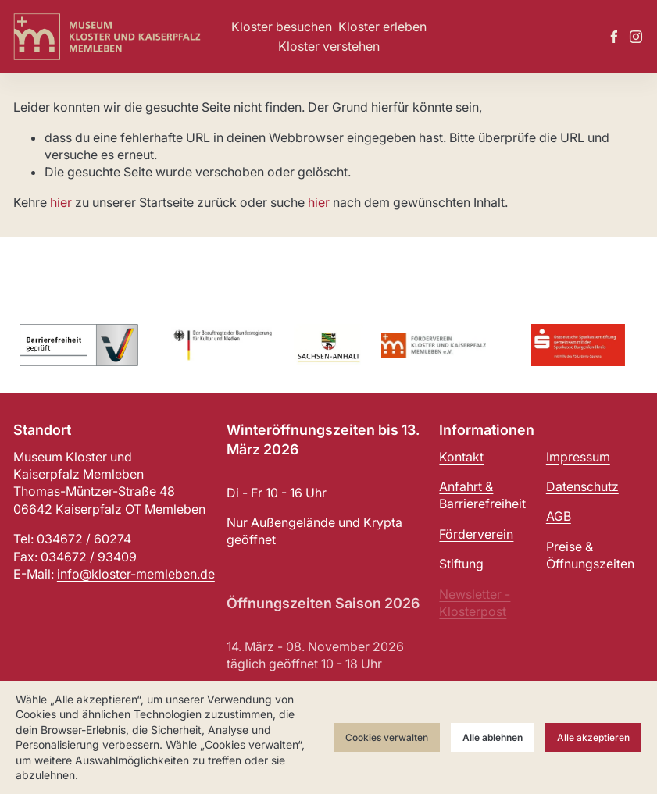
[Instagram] (636, 37)
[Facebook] (614, 37)
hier (61, 202)
